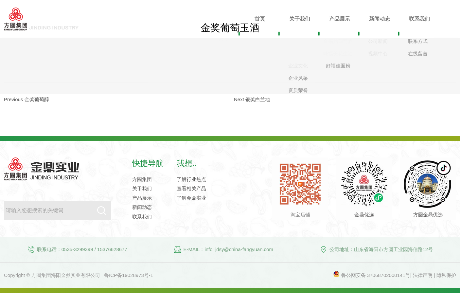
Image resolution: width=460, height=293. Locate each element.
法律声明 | (424, 275)
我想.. (187, 163)
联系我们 (142, 216)
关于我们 (142, 188)
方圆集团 (142, 179)
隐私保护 (446, 275)
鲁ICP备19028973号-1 (128, 275)
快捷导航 (148, 163)
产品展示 (142, 198)
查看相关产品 (191, 188)
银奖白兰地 (257, 99)
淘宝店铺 (300, 214)
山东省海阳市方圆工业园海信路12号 (393, 249)
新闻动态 (142, 207)
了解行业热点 (191, 179)
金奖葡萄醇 (37, 99)
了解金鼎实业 (191, 198)
